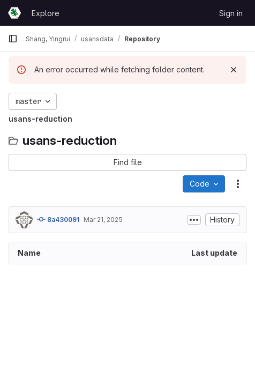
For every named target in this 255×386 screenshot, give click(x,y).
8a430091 (58, 219)
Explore (45, 13)
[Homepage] (14, 12)
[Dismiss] (233, 69)
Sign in (231, 13)
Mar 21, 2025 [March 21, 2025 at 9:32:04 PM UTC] (103, 220)
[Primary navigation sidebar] (12, 38)
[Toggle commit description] (194, 220)
